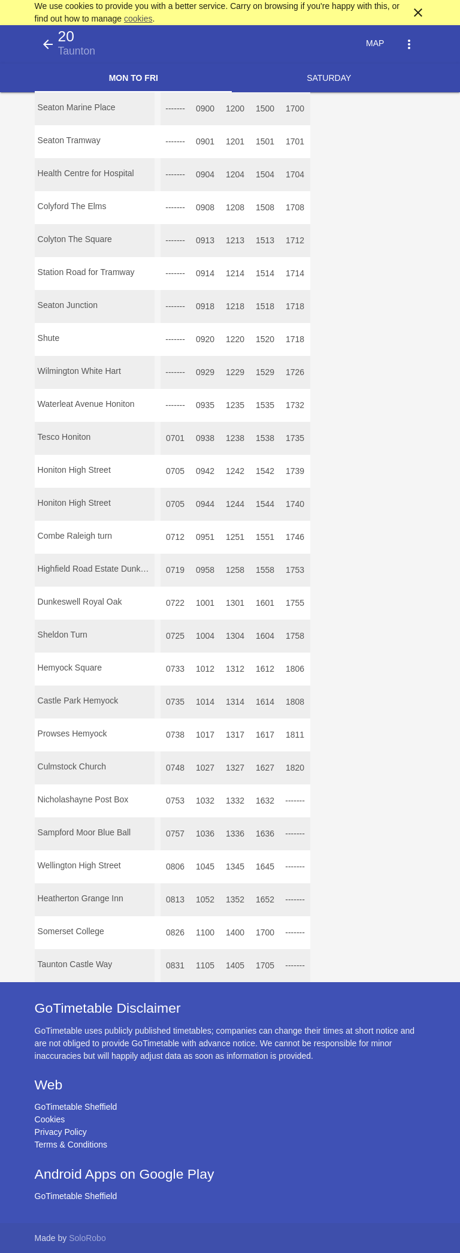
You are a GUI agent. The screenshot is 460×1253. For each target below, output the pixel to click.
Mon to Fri (133, 78)
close (418, 12)
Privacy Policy (61, 1132)
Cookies (50, 1119)
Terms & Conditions (71, 1144)
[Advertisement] (230, 1219)
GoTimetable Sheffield (76, 1107)
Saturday (329, 78)
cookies (138, 18)
